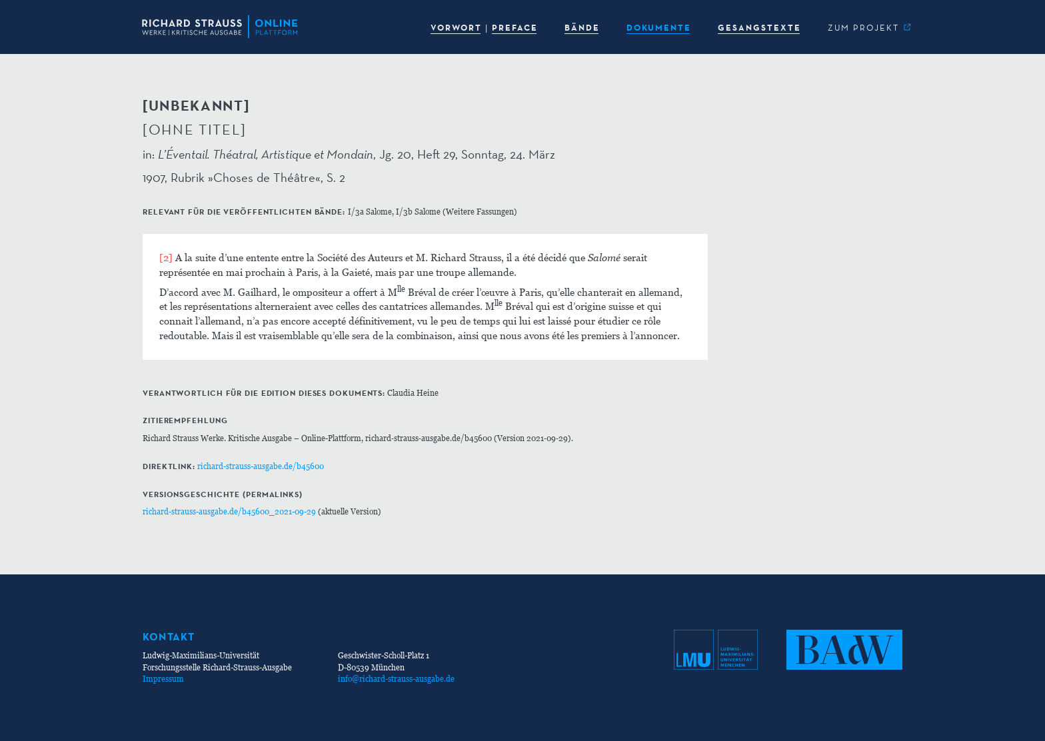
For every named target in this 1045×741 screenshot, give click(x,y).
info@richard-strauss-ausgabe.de (396, 679)
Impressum (163, 679)
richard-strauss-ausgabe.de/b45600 (260, 466)
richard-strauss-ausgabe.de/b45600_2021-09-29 (229, 511)
